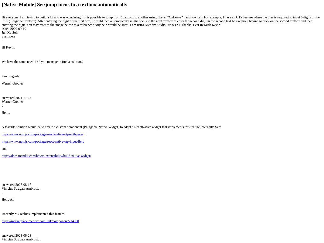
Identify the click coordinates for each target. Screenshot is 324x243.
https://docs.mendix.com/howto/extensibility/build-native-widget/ (46, 156)
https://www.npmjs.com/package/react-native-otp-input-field (43, 141)
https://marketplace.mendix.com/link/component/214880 (40, 221)
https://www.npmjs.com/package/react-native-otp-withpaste (42, 134)
